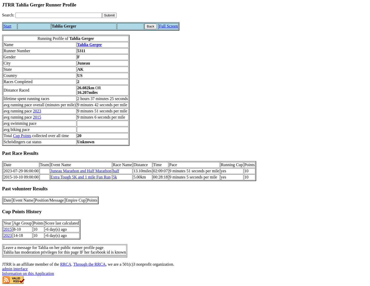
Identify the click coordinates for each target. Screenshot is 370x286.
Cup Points (22, 135)
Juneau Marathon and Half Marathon (81, 171)
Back (150, 26)
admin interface (15, 269)
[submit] (109, 15)
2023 (37, 111)
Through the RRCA (89, 264)
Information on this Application (28, 273)
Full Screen (168, 26)
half (116, 171)
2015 (37, 117)
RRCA (65, 264)
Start (7, 26)
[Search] (58, 15)
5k (115, 177)
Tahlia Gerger (89, 44)
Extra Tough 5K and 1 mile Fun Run (81, 177)
